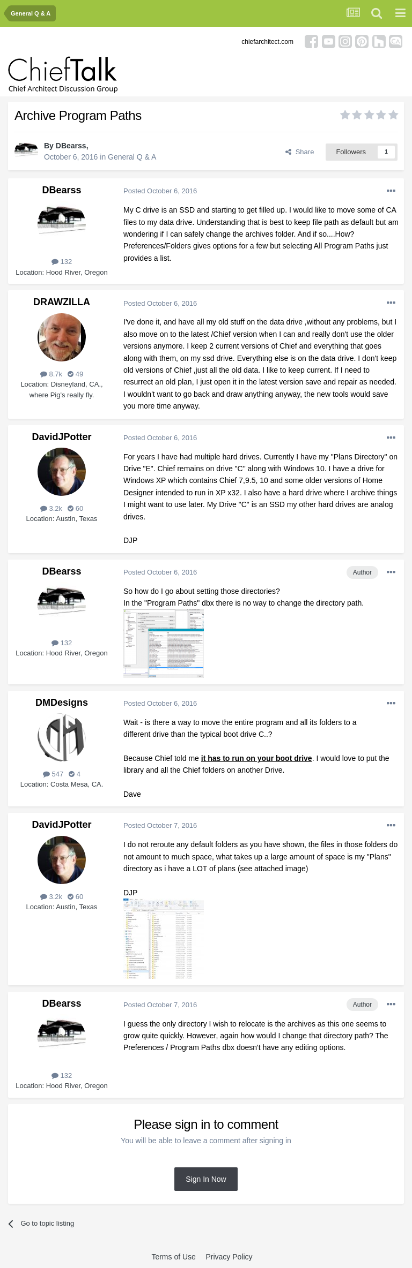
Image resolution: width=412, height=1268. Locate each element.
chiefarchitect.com (267, 42)
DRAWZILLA (61, 302)
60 (75, 508)
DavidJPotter (61, 437)
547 (53, 774)
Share (299, 152)
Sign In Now (206, 1179)
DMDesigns (61, 702)
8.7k (51, 374)
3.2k (51, 508)
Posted (160, 191)
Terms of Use (173, 1256)
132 (62, 262)
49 (75, 374)
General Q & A (132, 157)
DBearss (71, 145)
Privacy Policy (228, 1256)
